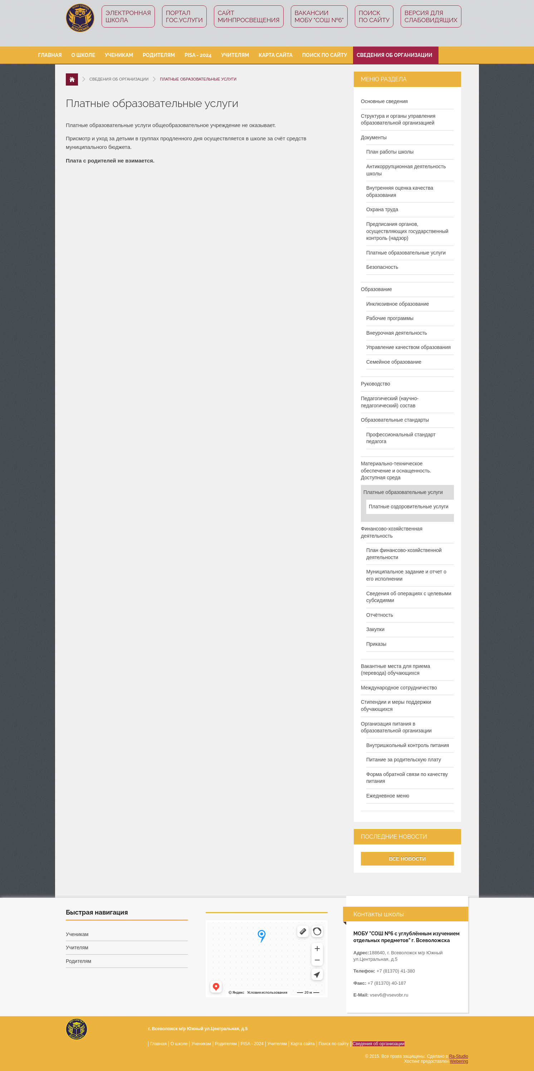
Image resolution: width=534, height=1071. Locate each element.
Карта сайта (276, 55)
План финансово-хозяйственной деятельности (404, 553)
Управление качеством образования (408, 347)
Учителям (235, 55)
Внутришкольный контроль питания (407, 745)
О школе (83, 55)
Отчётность (379, 615)
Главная (50, 55)
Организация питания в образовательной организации (396, 727)
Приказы (376, 644)
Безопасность (382, 267)
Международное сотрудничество (399, 687)
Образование (376, 289)
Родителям (159, 55)
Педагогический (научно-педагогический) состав (389, 402)
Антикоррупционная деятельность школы (406, 170)
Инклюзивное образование (397, 304)
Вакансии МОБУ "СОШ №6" (319, 16)
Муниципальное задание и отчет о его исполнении (406, 575)
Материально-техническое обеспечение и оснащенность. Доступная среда (396, 470)
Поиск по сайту (374, 16)
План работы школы (389, 152)
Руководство (375, 384)
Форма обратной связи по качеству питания (407, 777)
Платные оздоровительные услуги (409, 506)
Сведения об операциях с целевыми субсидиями (408, 597)
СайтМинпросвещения (249, 16)
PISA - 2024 (198, 55)
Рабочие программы (389, 318)
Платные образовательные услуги (406, 253)
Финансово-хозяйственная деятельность (391, 532)
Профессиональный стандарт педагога (401, 438)
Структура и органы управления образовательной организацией (398, 119)
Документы (374, 137)
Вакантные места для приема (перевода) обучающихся (395, 669)
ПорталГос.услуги (184, 16)
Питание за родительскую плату (403, 759)
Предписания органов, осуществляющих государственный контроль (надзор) (407, 231)
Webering (459, 1061)
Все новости (407, 859)
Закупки (375, 629)
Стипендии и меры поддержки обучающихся (396, 705)
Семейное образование (393, 362)
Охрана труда (382, 209)
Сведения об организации (394, 55)
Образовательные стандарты (395, 420)
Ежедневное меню (387, 796)
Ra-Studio (458, 1056)
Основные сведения (384, 101)
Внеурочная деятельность (396, 333)
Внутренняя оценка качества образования (399, 191)
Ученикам (119, 55)
